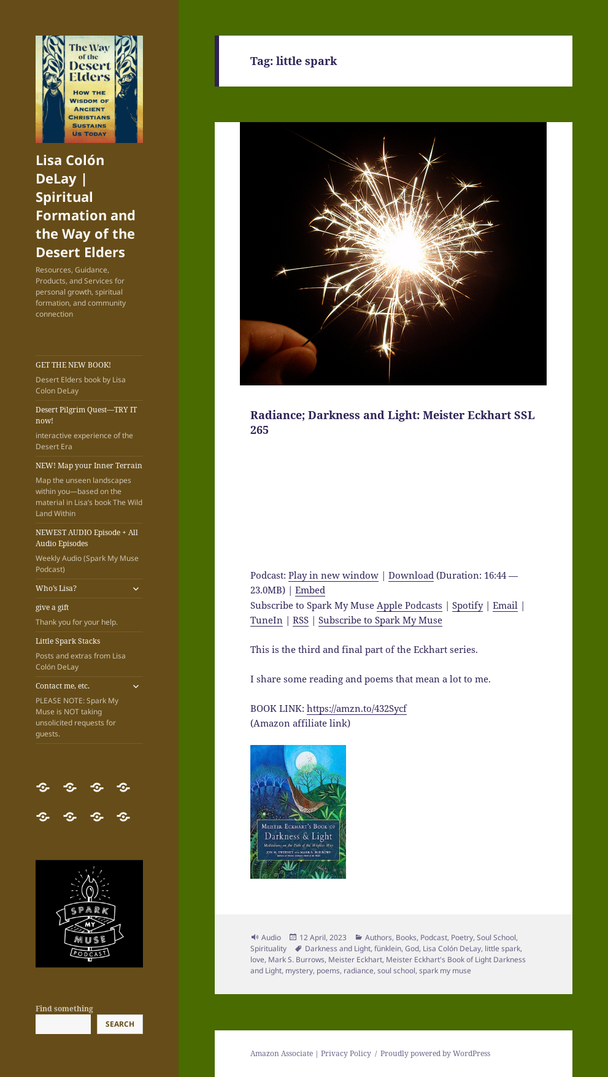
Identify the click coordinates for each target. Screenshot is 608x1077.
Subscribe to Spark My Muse (380, 620)
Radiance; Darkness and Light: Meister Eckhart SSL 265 (392, 422)
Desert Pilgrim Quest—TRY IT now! (89, 428)
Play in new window (333, 575)
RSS (301, 620)
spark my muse (445, 970)
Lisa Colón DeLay (452, 948)
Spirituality (268, 948)
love (257, 959)
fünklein (387, 948)
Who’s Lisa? (56, 588)
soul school (396, 970)
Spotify (467, 605)
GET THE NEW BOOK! (89, 378)
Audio (271, 937)
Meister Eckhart (355, 959)
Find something (64, 1008)
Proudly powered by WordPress (435, 1053)
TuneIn (266, 620)
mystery (299, 970)
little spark (502, 948)
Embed (310, 590)
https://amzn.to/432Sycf (357, 708)
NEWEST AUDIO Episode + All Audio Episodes (89, 551)
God (412, 948)
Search (120, 1024)
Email (505, 605)
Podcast (433, 937)
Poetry (462, 937)
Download (411, 575)
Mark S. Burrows (296, 959)
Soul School (496, 937)
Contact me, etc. (80, 710)
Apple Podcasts (409, 605)
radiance (359, 970)
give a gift (89, 615)
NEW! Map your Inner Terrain (89, 489)
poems (328, 970)
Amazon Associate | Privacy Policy (310, 1053)
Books (406, 937)
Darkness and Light (338, 948)
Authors (378, 937)
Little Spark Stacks (89, 654)
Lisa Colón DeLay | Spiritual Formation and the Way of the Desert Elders (86, 205)
